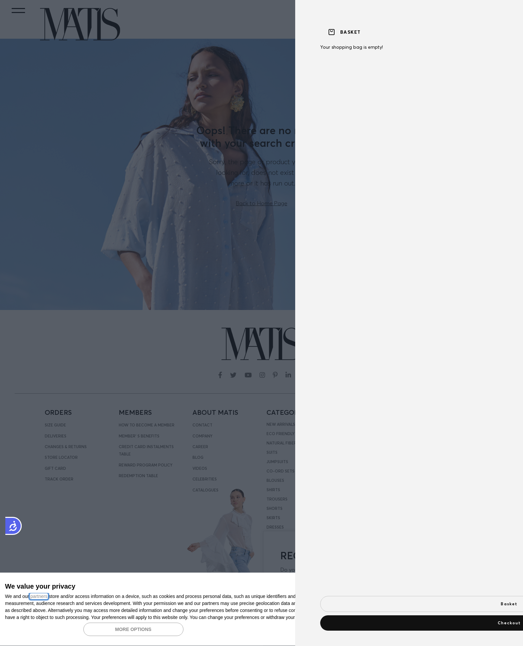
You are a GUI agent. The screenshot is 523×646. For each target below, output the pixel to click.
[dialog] (261, 609)
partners (38, 596)
